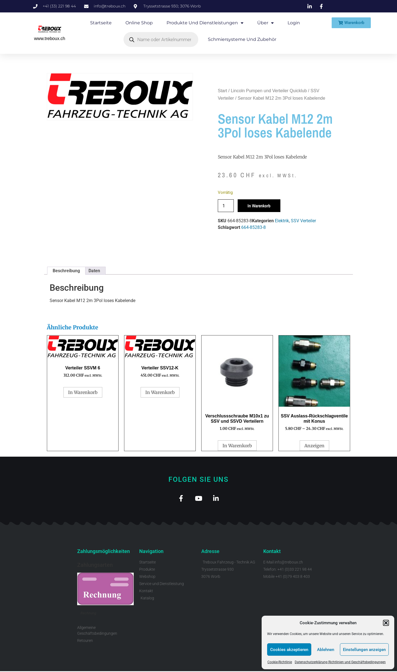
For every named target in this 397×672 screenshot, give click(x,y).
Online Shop (139, 22)
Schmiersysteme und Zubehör (242, 39)
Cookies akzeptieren (289, 649)
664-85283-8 (253, 227)
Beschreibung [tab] (66, 270)
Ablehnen (325, 649)
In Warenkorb (259, 206)
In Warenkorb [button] (83, 392)
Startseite (101, 22)
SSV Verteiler (303, 220)
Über (265, 23)
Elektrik (282, 220)
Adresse (210, 552)
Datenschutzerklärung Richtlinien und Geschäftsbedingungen (340, 662)
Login (294, 22)
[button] (386, 623)
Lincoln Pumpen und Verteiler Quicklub (269, 90)
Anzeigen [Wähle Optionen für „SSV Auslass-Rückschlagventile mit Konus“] (314, 445)
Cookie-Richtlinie (279, 662)
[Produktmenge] (226, 205)
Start (222, 90)
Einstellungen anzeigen (364, 649)
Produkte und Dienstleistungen (205, 23)
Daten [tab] (94, 270)
